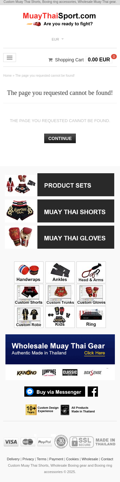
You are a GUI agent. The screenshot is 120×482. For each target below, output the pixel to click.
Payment (56, 459)
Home (7, 75)
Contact (107, 459)
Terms (41, 459)
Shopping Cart (69, 59)
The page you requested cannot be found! (45, 75)
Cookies (72, 459)
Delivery (13, 459)
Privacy (28, 459)
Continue (60, 138)
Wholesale (90, 459)
